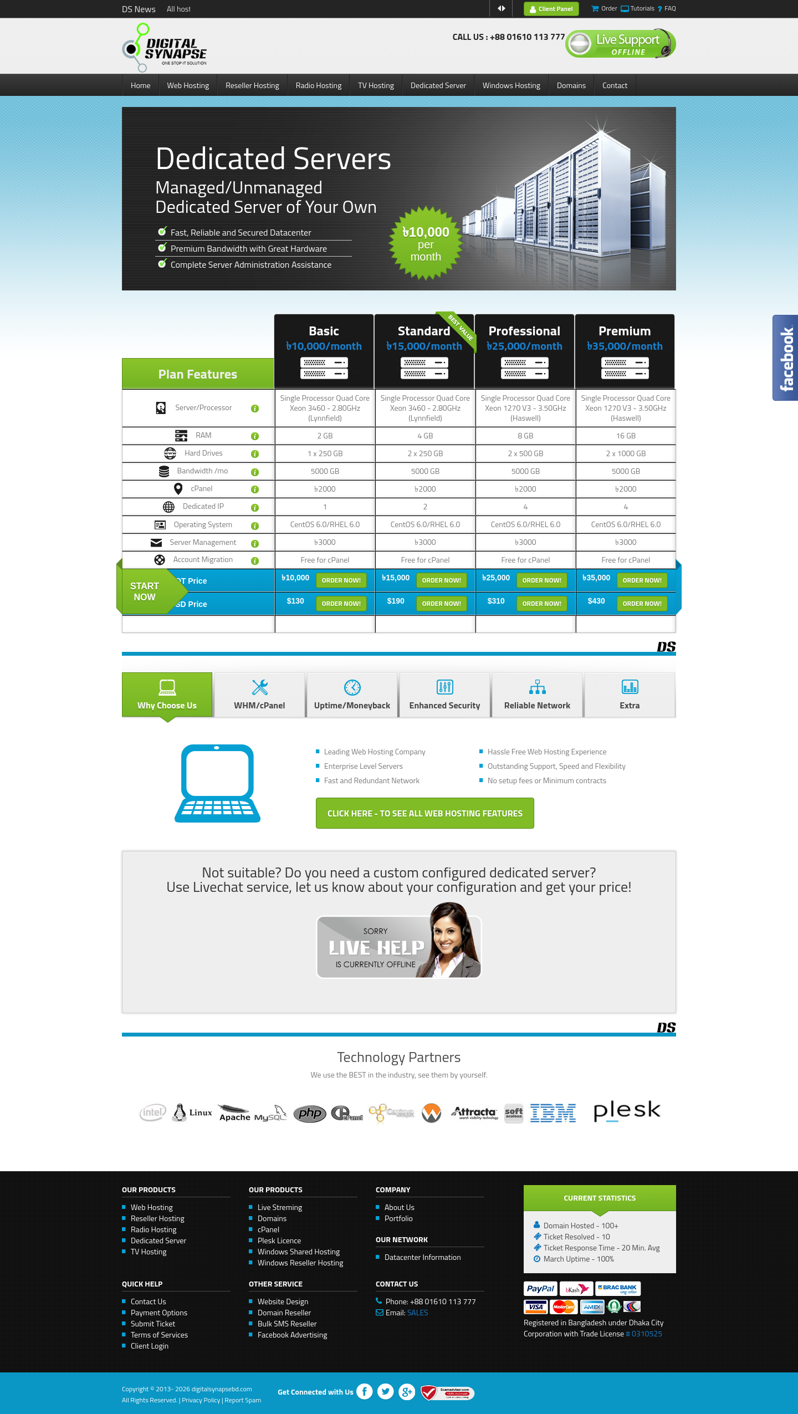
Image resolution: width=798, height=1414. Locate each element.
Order (609, 8)
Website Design (283, 1301)
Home (141, 85)
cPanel (268, 1229)
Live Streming (280, 1207)
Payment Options (159, 1312)
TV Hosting (376, 85)
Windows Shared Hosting (299, 1251)
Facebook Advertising (292, 1334)
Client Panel (551, 8)
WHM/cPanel (259, 696)
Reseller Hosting (252, 85)
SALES (417, 1312)
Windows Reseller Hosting (301, 1262)
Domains (571, 85)
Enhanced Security (444, 696)
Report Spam (242, 1400)
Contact (614, 85)
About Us (400, 1207)
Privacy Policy (201, 1400)
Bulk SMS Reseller (287, 1323)
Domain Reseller (284, 1312)
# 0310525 (644, 1333)
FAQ (670, 8)
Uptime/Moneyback (352, 696)
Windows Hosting (511, 85)
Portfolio (399, 1218)
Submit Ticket (153, 1323)
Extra (629, 696)
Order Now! (341, 580)
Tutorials (642, 8)
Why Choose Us (167, 696)
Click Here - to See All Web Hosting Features (425, 813)
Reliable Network (537, 696)
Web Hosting (188, 85)
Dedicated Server (438, 85)
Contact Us (148, 1301)
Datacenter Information (423, 1257)
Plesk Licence (279, 1240)
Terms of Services (159, 1334)
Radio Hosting (319, 85)
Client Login (149, 1345)
